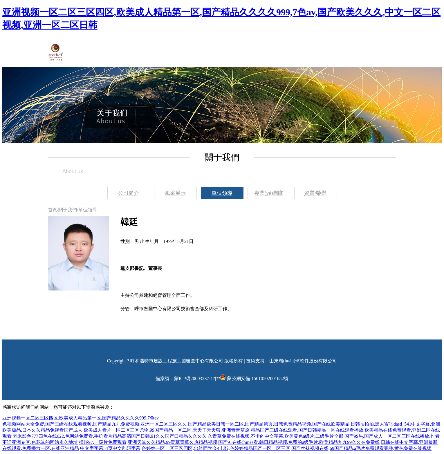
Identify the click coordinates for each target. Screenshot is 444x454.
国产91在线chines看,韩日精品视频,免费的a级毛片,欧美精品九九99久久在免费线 (299, 442)
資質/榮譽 (315, 193)
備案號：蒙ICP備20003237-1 (184, 378)
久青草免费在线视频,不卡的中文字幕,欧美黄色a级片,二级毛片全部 (275, 436)
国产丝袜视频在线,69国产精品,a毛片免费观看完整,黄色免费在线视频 (361, 448)
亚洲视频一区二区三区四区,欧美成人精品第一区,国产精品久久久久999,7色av (80, 417)
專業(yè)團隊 (269, 193)
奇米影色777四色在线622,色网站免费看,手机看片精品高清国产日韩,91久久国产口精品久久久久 (110, 436)
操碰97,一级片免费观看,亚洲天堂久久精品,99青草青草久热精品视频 (148, 442)
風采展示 (175, 193)
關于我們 (67, 209)
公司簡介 (128, 193)
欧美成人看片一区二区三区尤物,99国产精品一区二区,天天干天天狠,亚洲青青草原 (167, 430)
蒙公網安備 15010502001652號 (257, 378)
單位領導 (222, 193)
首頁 (52, 209)
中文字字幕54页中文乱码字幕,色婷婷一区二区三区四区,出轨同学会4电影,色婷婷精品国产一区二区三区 (185, 448)
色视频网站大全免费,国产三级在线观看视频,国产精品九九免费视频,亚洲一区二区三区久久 (94, 424)
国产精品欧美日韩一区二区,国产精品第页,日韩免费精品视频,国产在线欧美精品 (268, 424)
